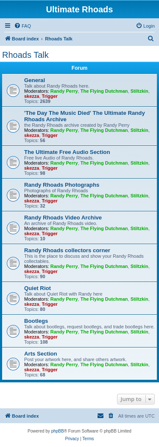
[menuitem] (22, 26)
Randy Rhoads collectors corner (67, 250)
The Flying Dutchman (104, 91)
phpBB (57, 431)
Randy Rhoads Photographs (61, 185)
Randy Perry (64, 91)
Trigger (50, 96)
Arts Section (40, 353)
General (34, 80)
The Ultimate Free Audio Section (67, 152)
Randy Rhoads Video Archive (63, 217)
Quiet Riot (37, 288)
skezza (31, 96)
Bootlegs (36, 321)
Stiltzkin (139, 91)
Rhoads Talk (25, 55)
